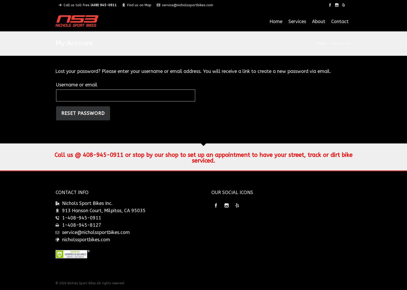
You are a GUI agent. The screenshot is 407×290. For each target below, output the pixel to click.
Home (321, 43)
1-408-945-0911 (81, 218)
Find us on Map (136, 5)
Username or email (76, 85)
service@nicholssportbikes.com (185, 5)
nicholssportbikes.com (86, 240)
